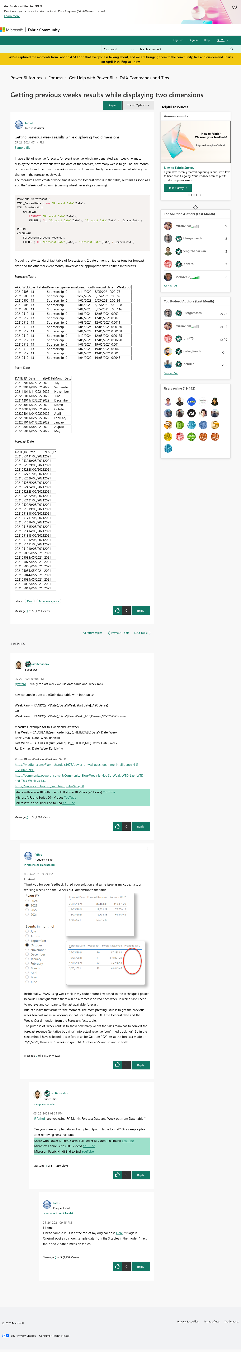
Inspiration (87, 29)
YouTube (109, 795)
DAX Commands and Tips (143, 77)
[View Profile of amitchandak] (40, 666)
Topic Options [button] (137, 105)
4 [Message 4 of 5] (46, 1168)
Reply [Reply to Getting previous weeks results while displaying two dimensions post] (140, 613)
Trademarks (232, 1324)
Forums (69, 29)
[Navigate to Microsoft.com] (11, 29)
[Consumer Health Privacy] (54, 1338)
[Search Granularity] (118, 49)
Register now (130, 61)
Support (175, 29)
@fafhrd (20, 686)
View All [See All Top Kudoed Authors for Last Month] (171, 373)
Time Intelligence (49, 603)
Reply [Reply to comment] (140, 829)
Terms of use (211, 1324)
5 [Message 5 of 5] (55, 1259)
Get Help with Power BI (90, 77)
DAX (29, 603)
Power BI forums (26, 77)
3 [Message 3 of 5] (36, 1058)
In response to (39, 867)
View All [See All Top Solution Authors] (171, 285)
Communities (123, 29)
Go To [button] (221, 40)
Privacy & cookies (188, 1324)
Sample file (22, 147)
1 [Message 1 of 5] (27, 613)
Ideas (104, 29)
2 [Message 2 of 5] (27, 819)
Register (178, 40)
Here (119, 1235)
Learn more (12, 16)
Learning (158, 29)
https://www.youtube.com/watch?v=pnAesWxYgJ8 (49, 788)
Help (207, 40)
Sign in (193, 40)
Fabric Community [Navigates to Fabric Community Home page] (44, 29)
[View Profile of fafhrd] (29, 123)
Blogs (141, 29)
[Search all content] (186, 49)
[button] (112, 105)
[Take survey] (178, 188)
